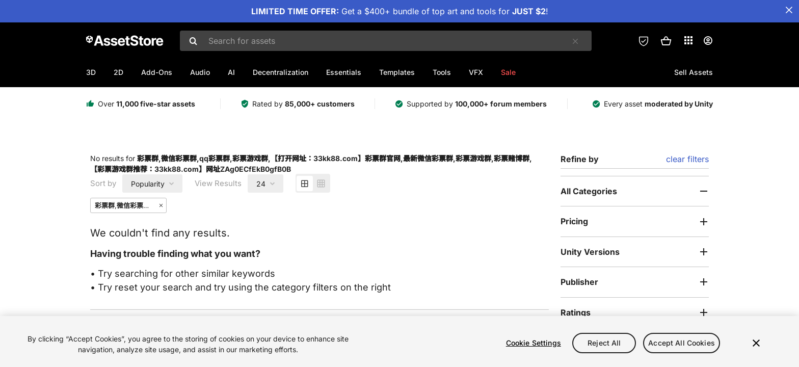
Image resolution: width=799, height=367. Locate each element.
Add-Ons (156, 72)
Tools (442, 72)
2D (118, 72)
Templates (397, 72)
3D (91, 72)
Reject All (604, 342)
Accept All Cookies (681, 342)
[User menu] (708, 41)
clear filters (687, 159)
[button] (666, 41)
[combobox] (386, 41)
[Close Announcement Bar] (789, 10)
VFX (476, 72)
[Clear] (575, 41)
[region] (399, 341)
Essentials (343, 72)
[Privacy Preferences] (643, 41)
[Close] (756, 343)
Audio (200, 72)
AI (231, 72)
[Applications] (688, 40)
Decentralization (280, 72)
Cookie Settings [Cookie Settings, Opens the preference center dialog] (533, 342)
